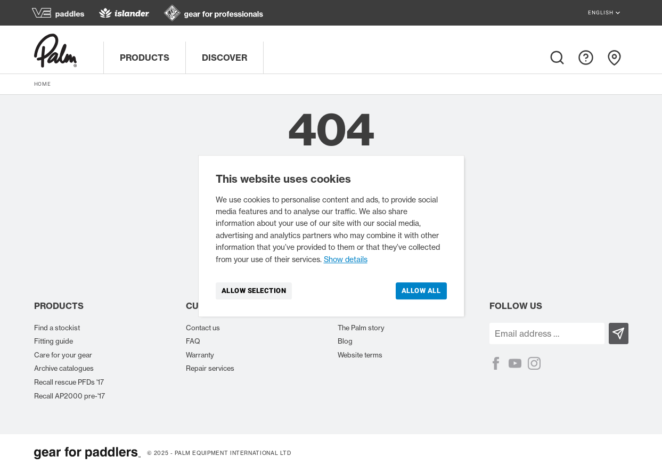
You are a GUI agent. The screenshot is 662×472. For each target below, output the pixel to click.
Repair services (210, 368)
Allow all (421, 291)
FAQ (193, 341)
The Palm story (361, 327)
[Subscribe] (618, 333)
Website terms (360, 355)
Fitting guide (53, 341)
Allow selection (254, 291)
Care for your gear (63, 355)
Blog (345, 341)
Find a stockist (57, 327)
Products (144, 57)
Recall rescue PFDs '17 (69, 382)
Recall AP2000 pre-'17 (69, 396)
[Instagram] (534, 363)
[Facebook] (495, 363)
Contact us (203, 327)
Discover (224, 57)
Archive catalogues (64, 368)
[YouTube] (515, 363)
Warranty (200, 355)
